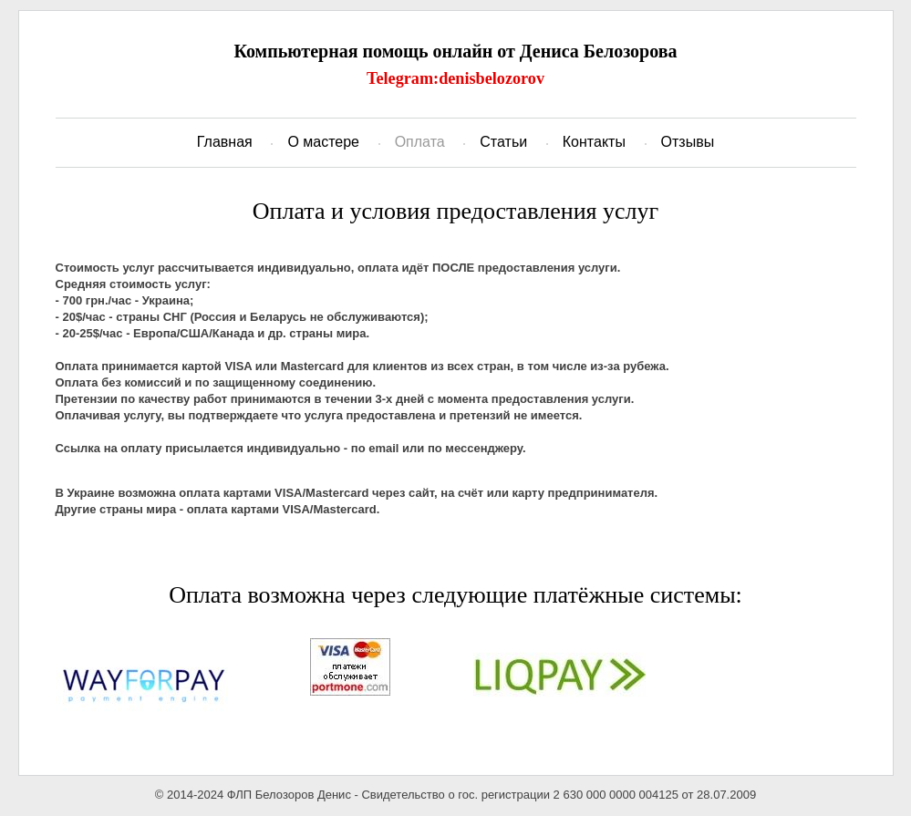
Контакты (594, 142)
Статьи (503, 142)
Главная (225, 142)
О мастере (323, 142)
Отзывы (688, 142)
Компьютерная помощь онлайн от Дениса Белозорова (455, 51)
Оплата (420, 142)
